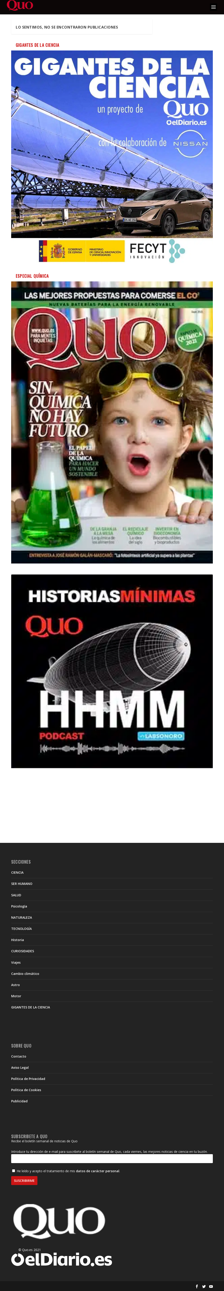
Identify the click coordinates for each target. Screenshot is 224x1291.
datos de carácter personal (97, 1171)
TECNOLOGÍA (21, 928)
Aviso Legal (20, 1067)
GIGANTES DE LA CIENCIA (30, 1007)
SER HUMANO (21, 883)
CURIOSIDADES (22, 951)
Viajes (16, 962)
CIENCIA (17, 872)
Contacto (18, 1056)
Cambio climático (25, 973)
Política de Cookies (26, 1090)
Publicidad (19, 1101)
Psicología (19, 906)
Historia (17, 940)
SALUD (16, 895)
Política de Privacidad (28, 1079)
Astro (15, 985)
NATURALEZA (21, 917)
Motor (16, 996)
